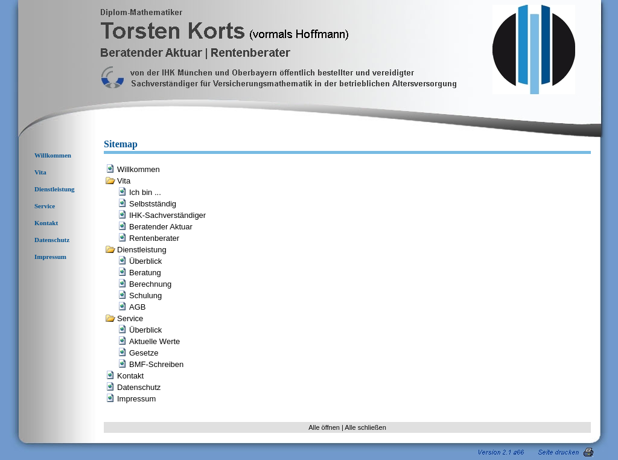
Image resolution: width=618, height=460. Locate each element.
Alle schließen (365, 427)
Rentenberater (154, 238)
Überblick (145, 261)
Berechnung (150, 284)
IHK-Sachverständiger (167, 215)
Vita (40, 172)
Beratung (145, 272)
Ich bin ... (145, 192)
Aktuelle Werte (154, 341)
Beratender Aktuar (161, 226)
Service (44, 205)
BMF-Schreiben (156, 364)
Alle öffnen (324, 427)
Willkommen (52, 155)
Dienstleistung (54, 189)
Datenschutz (51, 239)
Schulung (145, 295)
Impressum (50, 256)
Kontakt (46, 222)
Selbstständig (152, 203)
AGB (137, 306)
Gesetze (143, 352)
